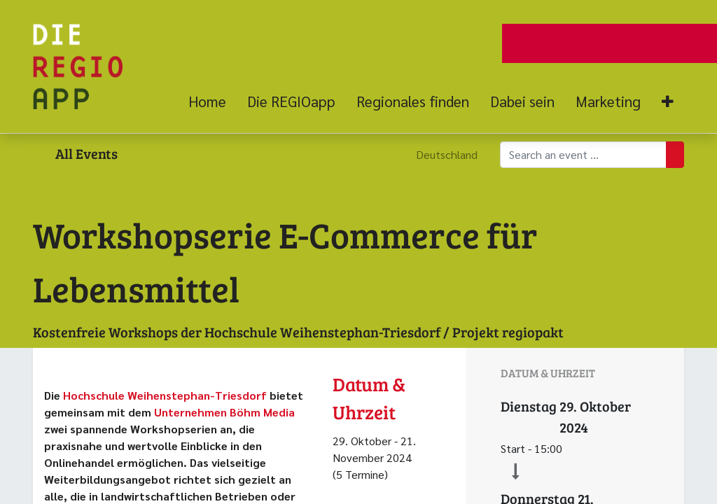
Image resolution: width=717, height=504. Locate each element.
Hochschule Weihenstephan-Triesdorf (166, 395)
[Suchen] (675, 154)
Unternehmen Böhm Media (224, 412)
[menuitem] (212, 101)
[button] (667, 101)
